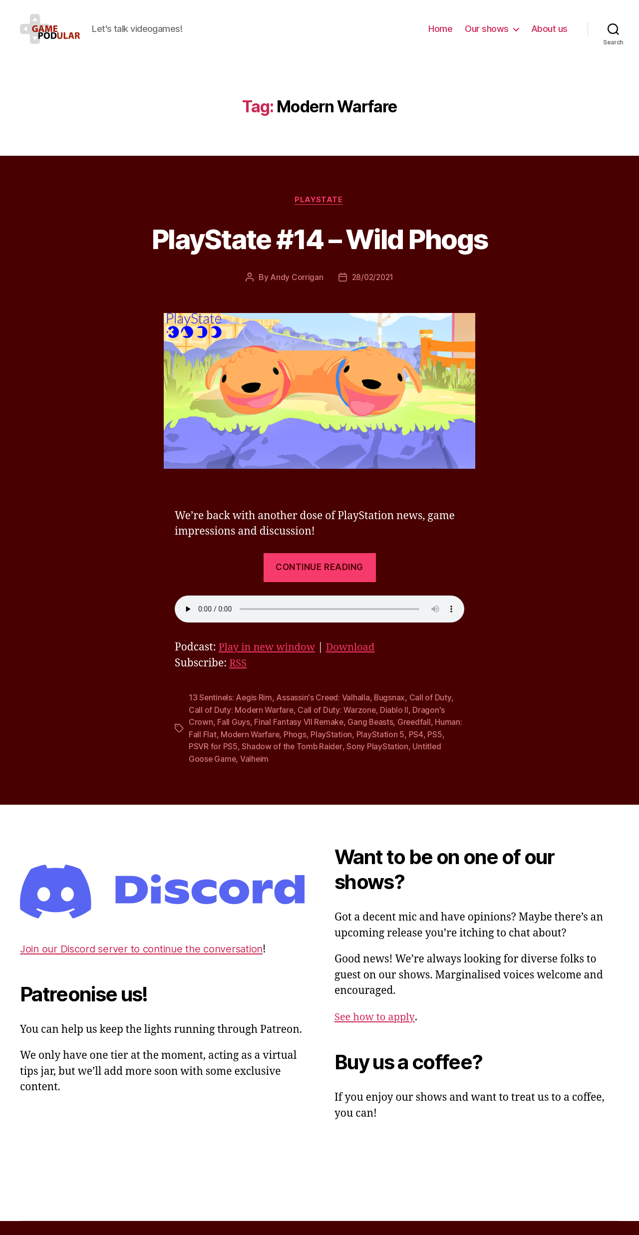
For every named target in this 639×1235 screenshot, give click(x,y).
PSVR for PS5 (232, 761)
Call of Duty (433, 713)
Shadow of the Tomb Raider (311, 761)
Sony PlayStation (397, 761)
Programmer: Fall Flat (217, 749)
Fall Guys (233, 737)
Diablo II (397, 725)
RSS (238, 679)
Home (440, 36)
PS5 (196, 761)
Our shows (487, 36)
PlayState (320, 215)
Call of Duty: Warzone (339, 725)
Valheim (255, 773)
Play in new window (269, 663)
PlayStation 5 (411, 749)
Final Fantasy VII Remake (299, 737)
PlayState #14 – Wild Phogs (319, 253)
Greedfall (416, 737)
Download (355, 663)
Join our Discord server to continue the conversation (147, 963)
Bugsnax (392, 713)
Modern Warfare (280, 749)
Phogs (326, 749)
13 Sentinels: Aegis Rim (231, 713)
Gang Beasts (371, 737)
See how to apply (375, 1031)
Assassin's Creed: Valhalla (325, 713)
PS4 (446, 749)
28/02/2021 (372, 293)
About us (549, 36)
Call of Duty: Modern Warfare (242, 725)
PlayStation (362, 749)
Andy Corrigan (295, 293)
